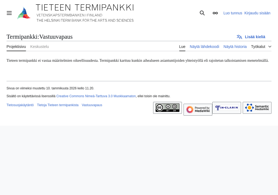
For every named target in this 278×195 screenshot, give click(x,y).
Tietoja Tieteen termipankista (57, 105)
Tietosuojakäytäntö (20, 105)
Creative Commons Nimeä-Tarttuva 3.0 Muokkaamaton (96, 96)
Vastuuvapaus (92, 105)
